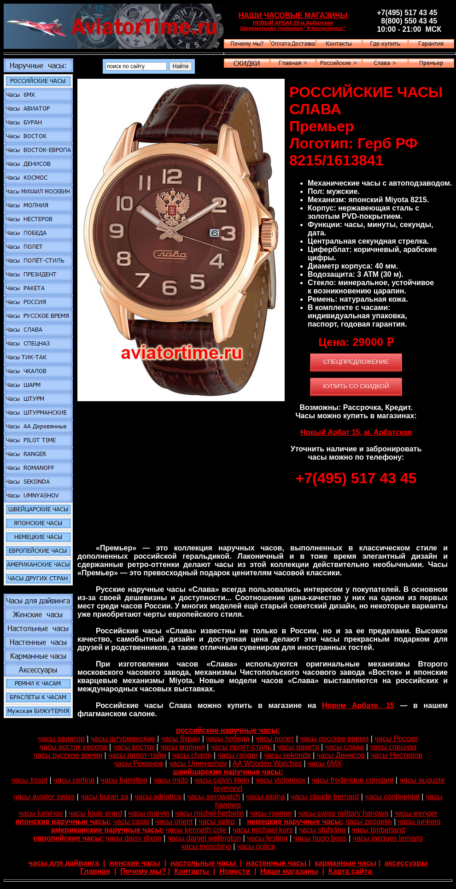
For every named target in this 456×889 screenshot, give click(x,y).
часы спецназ (393, 747)
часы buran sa (104, 797)
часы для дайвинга (64, 863)
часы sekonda (287, 755)
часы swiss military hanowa (343, 813)
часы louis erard (95, 813)
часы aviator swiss (44, 797)
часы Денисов (341, 755)
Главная (95, 871)
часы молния (182, 747)
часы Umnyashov (198, 763)
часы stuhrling (322, 830)
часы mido (170, 780)
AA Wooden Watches (267, 763)
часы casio (131, 821)
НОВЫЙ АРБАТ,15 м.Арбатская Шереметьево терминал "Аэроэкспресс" (293, 25)
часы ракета (298, 747)
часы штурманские (123, 739)
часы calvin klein (221, 780)
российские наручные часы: (228, 730)
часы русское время (334, 739)
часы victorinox (280, 780)
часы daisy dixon (133, 838)
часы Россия (396, 739)
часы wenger (416, 813)
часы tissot (29, 780)
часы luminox (40, 813)
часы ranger (237, 755)
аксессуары (406, 863)
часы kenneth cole (196, 830)
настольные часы (204, 863)
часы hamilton (123, 780)
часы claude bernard (325, 797)
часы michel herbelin (209, 813)
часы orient (174, 821)
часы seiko (217, 821)
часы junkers (419, 821)
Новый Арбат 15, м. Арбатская (356, 432)
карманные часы (345, 863)
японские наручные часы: (63, 821)
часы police (256, 846)
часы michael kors (263, 830)
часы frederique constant (352, 780)
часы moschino (206, 846)
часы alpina (265, 797)
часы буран (180, 739)
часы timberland (378, 830)
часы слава (344, 747)
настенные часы (276, 863)
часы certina (73, 780)
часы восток (133, 747)
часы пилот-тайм (137, 755)
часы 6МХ (325, 763)
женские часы (134, 863)
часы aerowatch (213, 797)
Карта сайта (351, 871)
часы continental (392, 797)
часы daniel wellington (204, 838)
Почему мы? (143, 871)
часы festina (267, 838)
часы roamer (271, 813)
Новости (235, 871)
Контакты (192, 871)
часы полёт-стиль (242, 747)
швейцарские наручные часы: (228, 772)
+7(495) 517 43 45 (356, 478)
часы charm (192, 755)
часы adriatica (157, 797)
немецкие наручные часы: (295, 821)
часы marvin (148, 813)
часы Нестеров (396, 755)
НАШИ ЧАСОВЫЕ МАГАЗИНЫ (293, 15)
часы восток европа (73, 747)
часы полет (275, 739)
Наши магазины (289, 871)
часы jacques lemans (388, 838)
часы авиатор (61, 739)
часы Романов (138, 763)
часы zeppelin (368, 821)
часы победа (228, 739)
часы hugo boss (320, 838)
